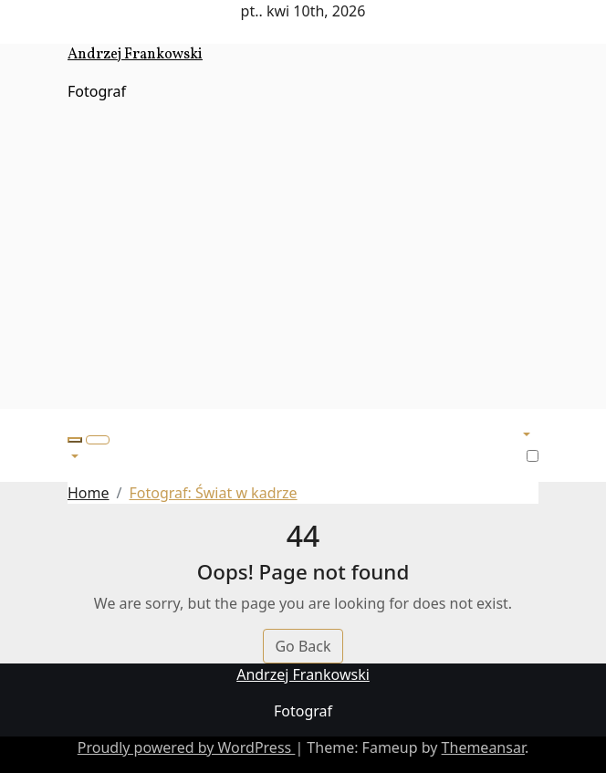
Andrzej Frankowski (135, 55)
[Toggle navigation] (98, 439)
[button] (75, 440)
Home (89, 493)
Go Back (302, 646)
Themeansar (483, 747)
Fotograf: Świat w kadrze (213, 493)
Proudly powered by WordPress (187, 747)
